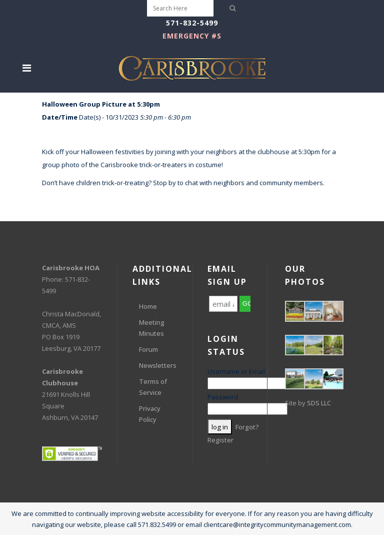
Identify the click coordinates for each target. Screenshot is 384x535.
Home (148, 306)
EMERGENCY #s (192, 36)
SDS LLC (319, 402)
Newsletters (157, 365)
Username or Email (236, 371)
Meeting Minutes (151, 328)
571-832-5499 (192, 23)
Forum (148, 349)
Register (221, 439)
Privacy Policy (149, 414)
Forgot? (247, 426)
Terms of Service (153, 387)
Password (223, 396)
